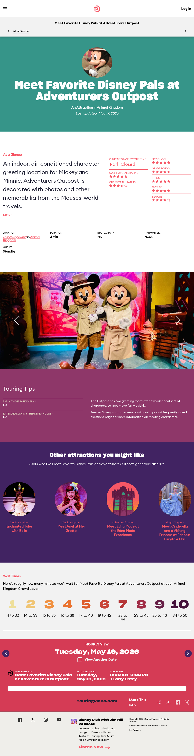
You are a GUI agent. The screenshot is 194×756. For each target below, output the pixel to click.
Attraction (84, 107)
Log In (186, 8)
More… (8, 215)
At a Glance (21, 31)
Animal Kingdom (110, 107)
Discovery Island (14, 237)
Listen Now (95, 747)
